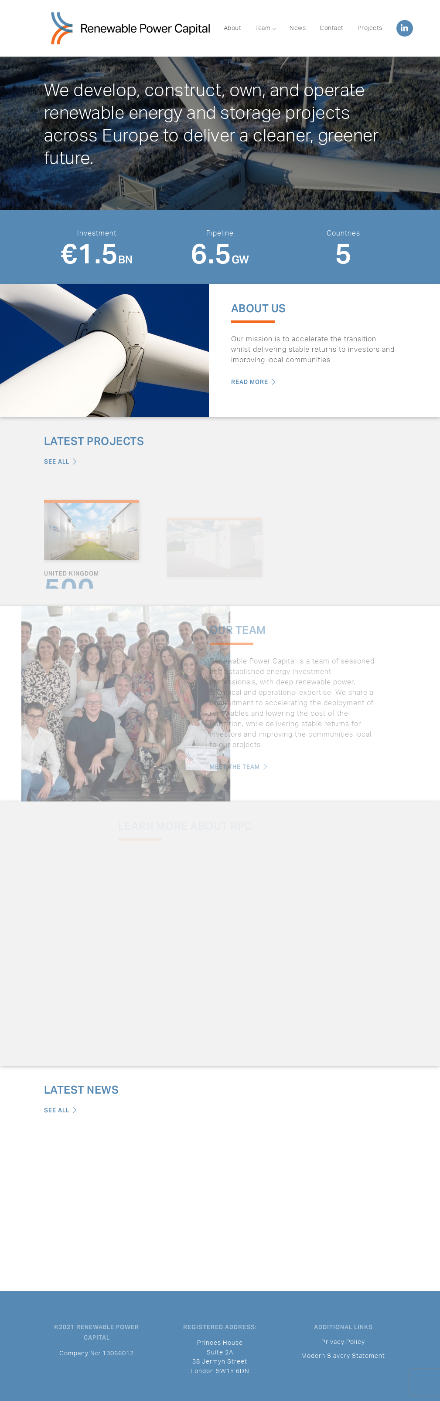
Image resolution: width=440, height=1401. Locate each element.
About (233, 28)
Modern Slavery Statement (343, 1356)
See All (60, 461)
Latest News (81, 1090)
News (298, 28)
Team (265, 28)
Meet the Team (227, 767)
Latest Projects (94, 441)
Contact (332, 28)
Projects (370, 28)
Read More (253, 382)
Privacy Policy (343, 1342)
